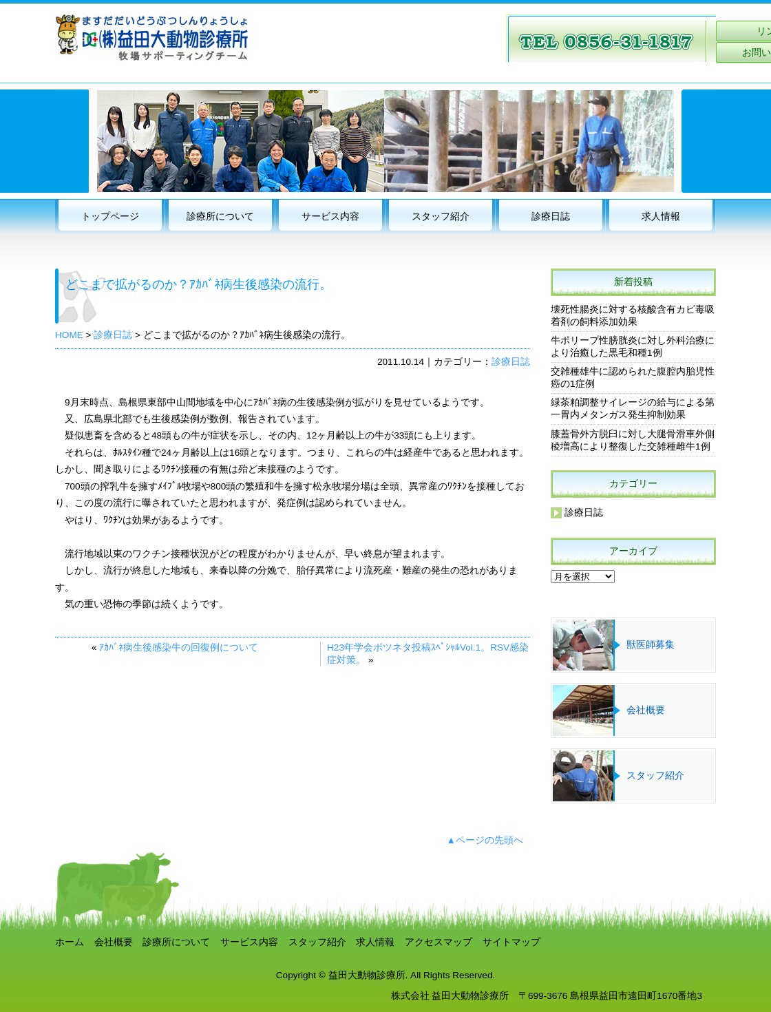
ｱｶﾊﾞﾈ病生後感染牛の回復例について (178, 647)
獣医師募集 (650, 645)
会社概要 (645, 710)
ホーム (69, 942)
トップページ (110, 216)
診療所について (220, 216)
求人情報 (661, 216)
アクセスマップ (438, 942)
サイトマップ (511, 942)
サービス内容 (330, 216)
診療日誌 (550, 216)
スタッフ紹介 (440, 216)
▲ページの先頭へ (485, 840)
